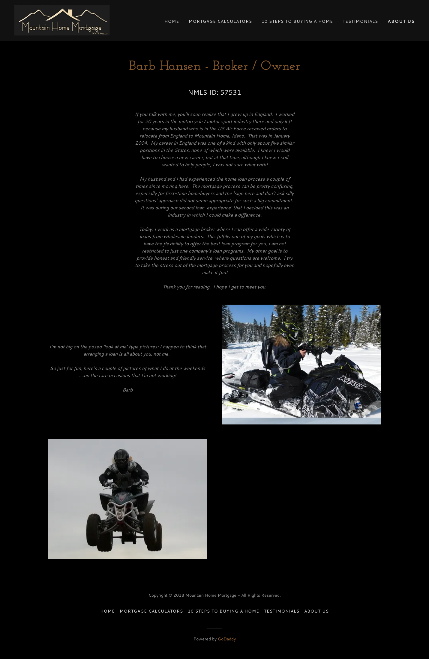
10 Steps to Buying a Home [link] (297, 21)
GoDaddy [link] (227, 639)
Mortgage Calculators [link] (220, 21)
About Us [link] (401, 21)
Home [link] (171, 21)
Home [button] (107, 611)
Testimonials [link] (360, 21)
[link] (62, 19)
